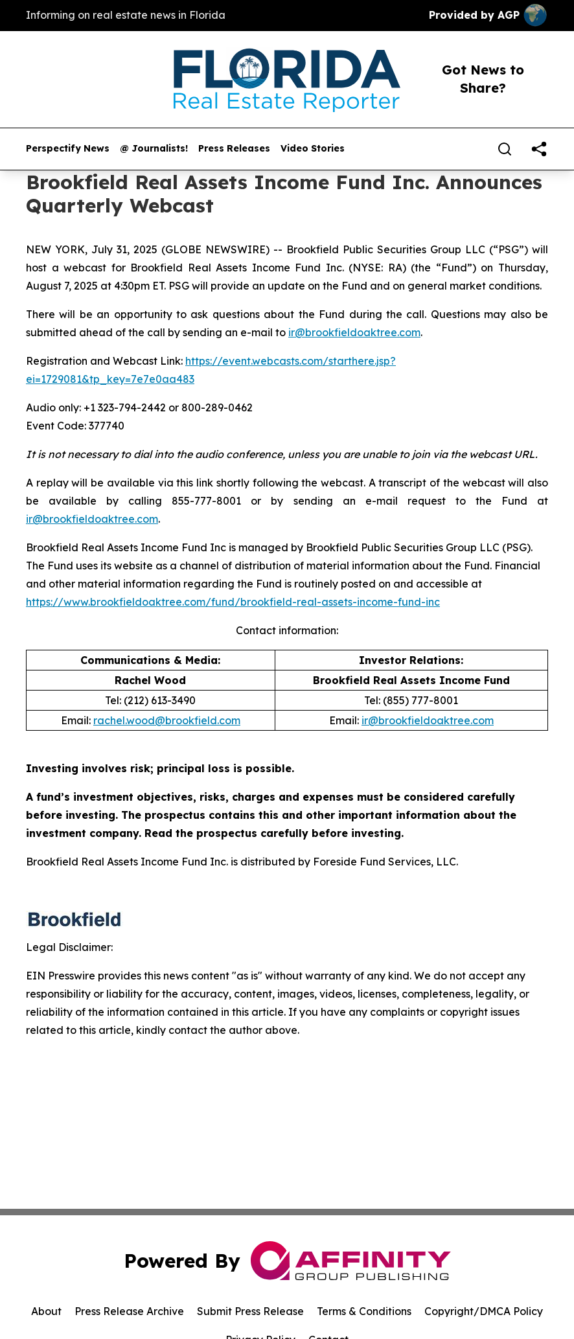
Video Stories (313, 148)
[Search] (504, 149)
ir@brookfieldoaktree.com (354, 332)
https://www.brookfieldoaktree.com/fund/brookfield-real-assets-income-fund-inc (233, 601)
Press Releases (234, 148)
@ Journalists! (154, 148)
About (46, 1311)
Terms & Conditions (364, 1311)
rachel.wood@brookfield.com (166, 720)
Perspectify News (67, 148)
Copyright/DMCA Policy (483, 1311)
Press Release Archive (129, 1311)
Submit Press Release (250, 1311)
